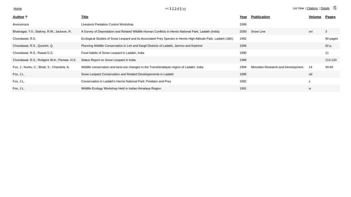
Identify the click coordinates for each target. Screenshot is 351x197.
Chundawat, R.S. (24, 38)
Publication (260, 17)
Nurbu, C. (30, 67)
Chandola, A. (61, 67)
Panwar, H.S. (67, 60)
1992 (243, 38)
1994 (243, 67)
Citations (312, 8)
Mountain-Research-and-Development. (277, 67)
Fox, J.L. (19, 74)
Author (18, 17)
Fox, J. (17, 67)
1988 (243, 60)
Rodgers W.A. (47, 60)
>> (184, 8)
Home (18, 8)
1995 (243, 74)
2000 (243, 31)
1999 (243, 24)
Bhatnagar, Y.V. (23, 31)
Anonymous (21, 24)
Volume (315, 17)
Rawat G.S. (45, 52)
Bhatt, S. (44, 67)
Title (84, 17)
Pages (330, 17)
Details (325, 8)
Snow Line (258, 31)
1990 (243, 52)
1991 (243, 88)
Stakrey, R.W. (44, 31)
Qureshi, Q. (45, 45)
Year (243, 17)
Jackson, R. (63, 31)
